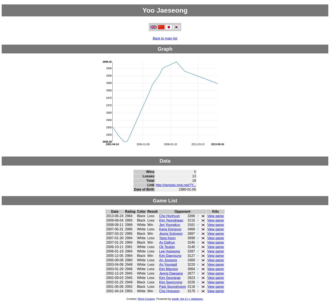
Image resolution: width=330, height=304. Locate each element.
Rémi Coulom (146, 298)
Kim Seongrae (169, 278)
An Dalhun (167, 242)
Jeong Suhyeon (170, 233)
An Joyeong (168, 260)
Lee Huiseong (169, 251)
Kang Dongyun (170, 229)
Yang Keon (167, 238)
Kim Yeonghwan (171, 220)
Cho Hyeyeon (169, 291)
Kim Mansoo (168, 269)
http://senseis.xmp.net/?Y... (176, 185)
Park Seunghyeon (172, 286)
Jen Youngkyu (169, 225)
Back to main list (165, 38)
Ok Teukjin (167, 247)
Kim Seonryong (170, 282)
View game (215, 216)
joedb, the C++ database (187, 298)
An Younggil (168, 264)
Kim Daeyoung (170, 256)
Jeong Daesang (171, 273)
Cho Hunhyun (169, 216)
